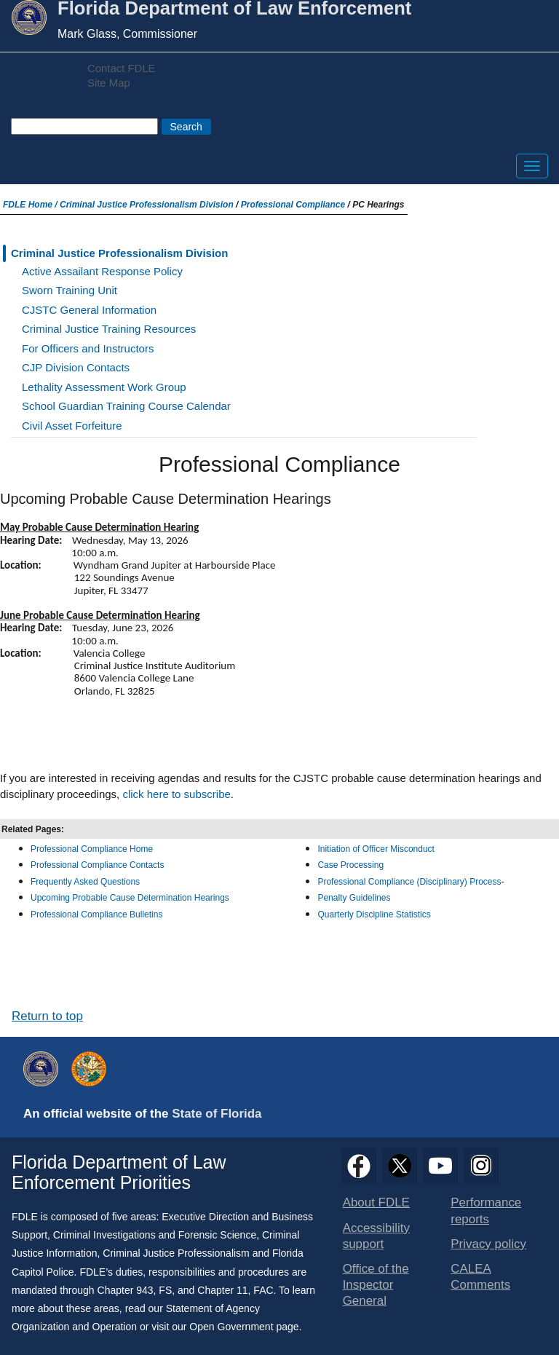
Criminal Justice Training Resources (109, 329)
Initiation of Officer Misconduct (376, 849)
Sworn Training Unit (69, 290)
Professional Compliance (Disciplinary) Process (409, 882)
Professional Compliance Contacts (97, 865)
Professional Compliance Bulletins (98, 914)
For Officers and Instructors (88, 348)
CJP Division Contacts (76, 367)
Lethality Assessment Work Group (104, 387)
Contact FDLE (121, 68)
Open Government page (243, 1326)
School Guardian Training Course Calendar (126, 406)
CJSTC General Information (89, 310)
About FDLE (376, 1202)
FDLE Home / (31, 205)
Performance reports (486, 1210)
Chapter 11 (222, 1290)
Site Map (108, 83)
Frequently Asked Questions (85, 882)
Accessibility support (376, 1236)
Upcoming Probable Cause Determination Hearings (130, 898)
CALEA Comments (480, 1277)
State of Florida (216, 1114)
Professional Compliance (293, 205)
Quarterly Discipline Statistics (373, 914)
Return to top (47, 1016)
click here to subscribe (176, 794)
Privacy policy (488, 1244)
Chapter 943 (126, 1290)
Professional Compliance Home (92, 849)
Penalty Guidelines (353, 898)
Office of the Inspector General (376, 1285)
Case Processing (350, 865)
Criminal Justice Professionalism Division (147, 205)
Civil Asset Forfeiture (72, 425)
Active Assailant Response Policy (102, 271)
